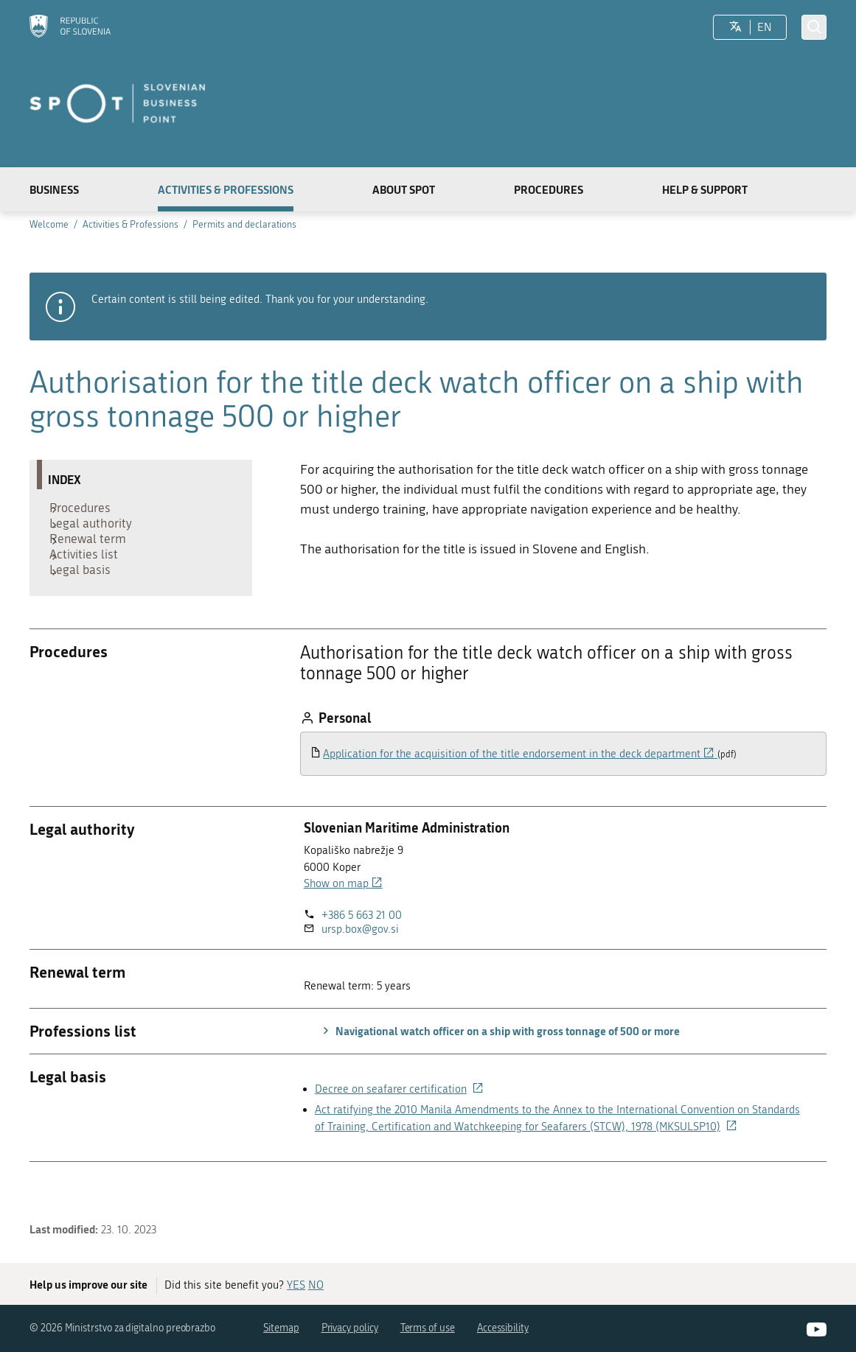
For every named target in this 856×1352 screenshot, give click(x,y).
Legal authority (96, 532)
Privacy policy (349, 1328)
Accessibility (503, 1328)
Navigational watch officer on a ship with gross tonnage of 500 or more (499, 1064)
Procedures (548, 189)
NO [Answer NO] (316, 1285)
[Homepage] (70, 28)
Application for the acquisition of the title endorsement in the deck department (520, 787)
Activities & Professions (225, 189)
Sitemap (281, 1328)
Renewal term (93, 555)
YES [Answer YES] (296, 1285)
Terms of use (427, 1328)
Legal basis (86, 599)
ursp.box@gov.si (360, 962)
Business (54, 189)
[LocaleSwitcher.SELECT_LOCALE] (735, 27)
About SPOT (403, 189)
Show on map (343, 916)
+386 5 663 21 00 (361, 948)
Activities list (89, 577)
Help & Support (705, 189)
